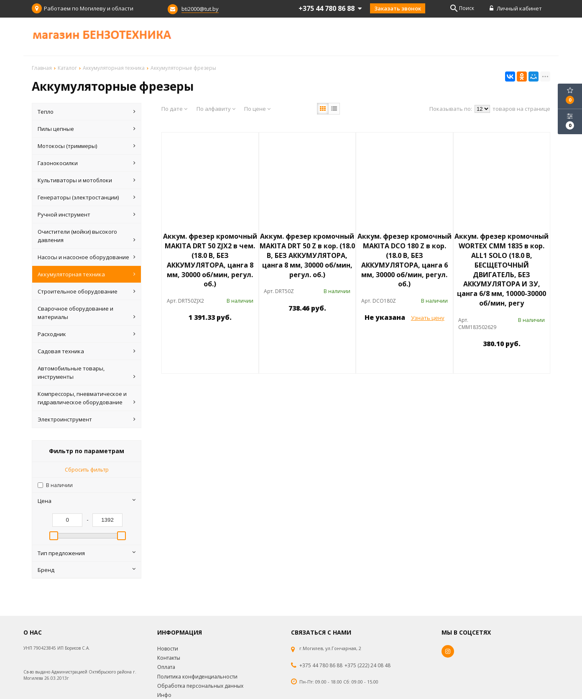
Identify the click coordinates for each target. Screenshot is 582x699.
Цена (86, 501)
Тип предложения (86, 553)
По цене (257, 108)
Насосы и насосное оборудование (86, 257)
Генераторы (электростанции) (86, 197)
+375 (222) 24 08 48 (368, 665)
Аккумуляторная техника (86, 274)
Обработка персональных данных (200, 685)
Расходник (86, 334)
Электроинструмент (86, 419)
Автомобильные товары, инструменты (86, 373)
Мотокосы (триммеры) (86, 146)
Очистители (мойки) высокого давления (86, 236)
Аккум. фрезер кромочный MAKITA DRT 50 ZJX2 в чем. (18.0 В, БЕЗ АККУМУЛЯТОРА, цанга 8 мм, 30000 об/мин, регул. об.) (210, 260)
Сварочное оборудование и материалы (86, 313)
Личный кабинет (516, 8)
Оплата (166, 667)
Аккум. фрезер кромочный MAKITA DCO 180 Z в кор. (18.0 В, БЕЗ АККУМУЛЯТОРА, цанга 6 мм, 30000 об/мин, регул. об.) (404, 260)
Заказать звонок (397, 8)
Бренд (86, 570)
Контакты (168, 657)
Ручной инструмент (86, 214)
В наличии (59, 485)
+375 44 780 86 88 (320, 665)
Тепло (86, 111)
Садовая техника (86, 351)
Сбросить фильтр (87, 469)
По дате (174, 108)
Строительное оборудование (86, 291)
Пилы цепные (86, 129)
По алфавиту (216, 108)
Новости (167, 648)
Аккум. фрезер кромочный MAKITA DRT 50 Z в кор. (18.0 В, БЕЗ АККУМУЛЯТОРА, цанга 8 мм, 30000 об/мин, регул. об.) (307, 255)
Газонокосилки (86, 163)
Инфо (164, 695)
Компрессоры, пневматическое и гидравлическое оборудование (86, 398)
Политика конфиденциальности (197, 676)
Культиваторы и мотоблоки (86, 180)
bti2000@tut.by (200, 9)
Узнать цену (427, 317)
